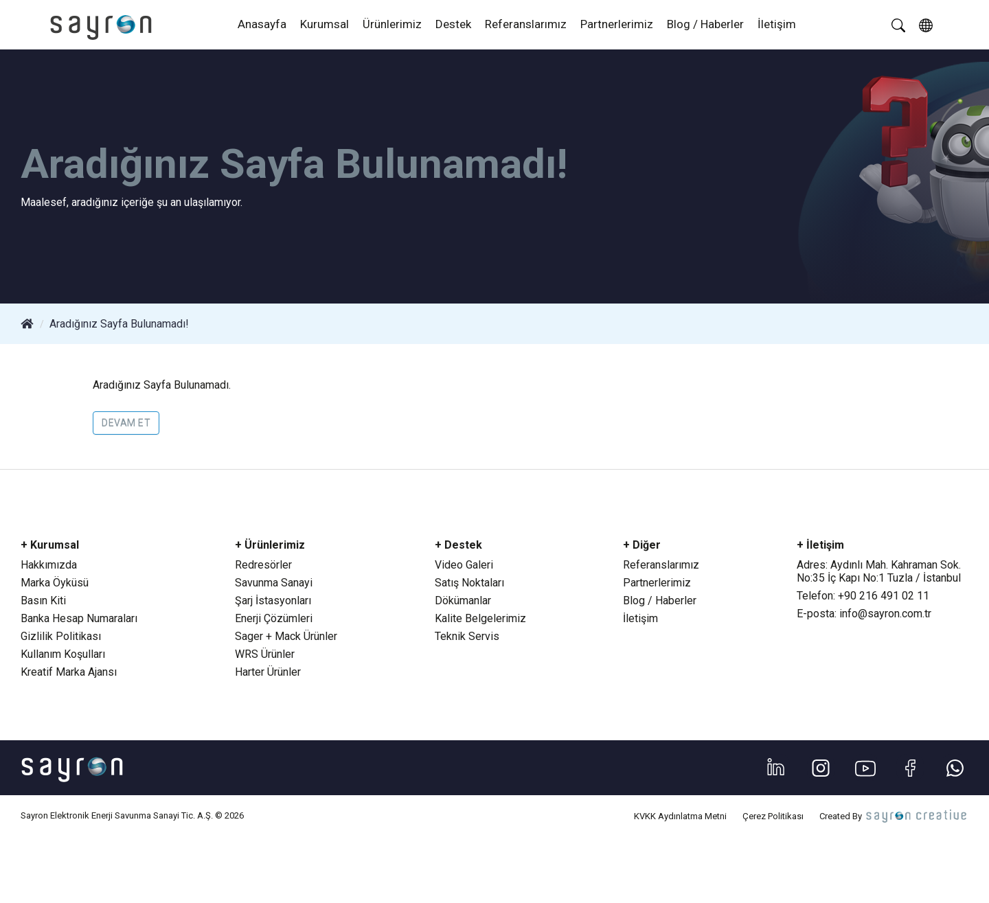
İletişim (777, 24)
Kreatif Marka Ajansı (69, 671)
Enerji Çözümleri (273, 618)
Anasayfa (262, 24)
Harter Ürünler (268, 671)
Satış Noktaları (469, 582)
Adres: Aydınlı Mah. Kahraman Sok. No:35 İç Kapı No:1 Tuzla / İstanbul (879, 571)
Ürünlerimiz (392, 24)
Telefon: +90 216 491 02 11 (863, 595)
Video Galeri (464, 564)
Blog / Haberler (705, 24)
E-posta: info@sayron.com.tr (864, 613)
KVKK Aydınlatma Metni (680, 816)
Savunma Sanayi (273, 582)
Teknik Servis (467, 636)
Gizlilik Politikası (61, 636)
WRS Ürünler (265, 654)
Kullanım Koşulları (63, 654)
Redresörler (263, 564)
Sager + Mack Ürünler (286, 636)
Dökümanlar (463, 600)
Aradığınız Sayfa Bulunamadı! (119, 323)
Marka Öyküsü (55, 582)
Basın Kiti (43, 600)
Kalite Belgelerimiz (480, 618)
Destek (453, 24)
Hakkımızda (49, 564)
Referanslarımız (526, 24)
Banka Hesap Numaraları (79, 618)
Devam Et (126, 423)
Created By (893, 816)
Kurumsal (324, 24)
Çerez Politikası (773, 816)
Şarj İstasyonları (273, 600)
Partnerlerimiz (616, 24)
